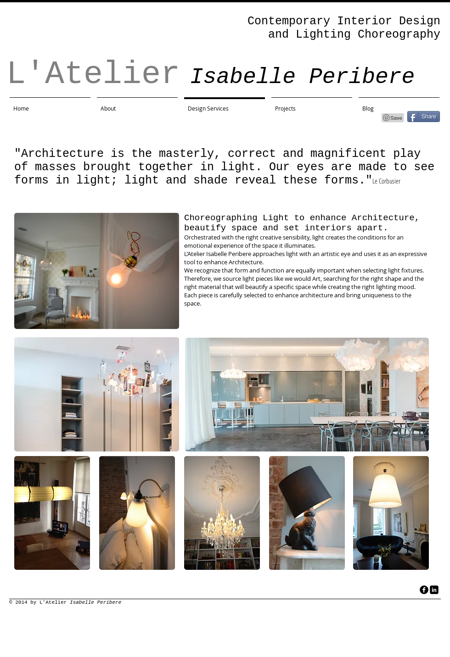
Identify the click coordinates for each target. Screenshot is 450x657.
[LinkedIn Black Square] (434, 589)
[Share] (423, 116)
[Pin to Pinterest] (393, 117)
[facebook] (424, 589)
